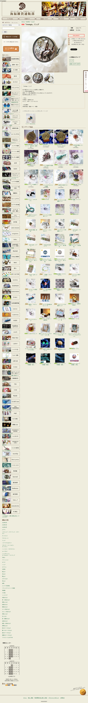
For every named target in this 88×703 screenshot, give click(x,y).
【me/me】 (11, 477)
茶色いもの (4, 614)
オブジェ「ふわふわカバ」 (45, 225)
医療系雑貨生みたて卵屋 (11, 246)
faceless (11, 506)
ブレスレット (5, 538)
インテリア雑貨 (11, 146)
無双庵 (11, 471)
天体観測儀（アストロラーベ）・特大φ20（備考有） (31, 139)
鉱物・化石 (11, 65)
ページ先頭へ (83, 692)
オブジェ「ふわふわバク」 (31, 195)
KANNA (11, 280)
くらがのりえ (11, 315)
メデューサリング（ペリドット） (76, 158)
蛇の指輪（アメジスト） (74, 195)
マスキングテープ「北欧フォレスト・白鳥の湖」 (45, 255)
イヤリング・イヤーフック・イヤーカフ (10, 532)
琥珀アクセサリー (11, 106)
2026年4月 (4, 527)
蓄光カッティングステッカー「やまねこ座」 (60, 330)
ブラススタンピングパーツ (11, 217)
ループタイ (4, 551)
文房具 (11, 169)
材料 (3, 583)
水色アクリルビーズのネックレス (31, 210)
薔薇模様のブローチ (60, 344)
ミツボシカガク (11, 466)
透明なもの (4, 625)
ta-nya (11, 367)
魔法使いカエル (76, 177)
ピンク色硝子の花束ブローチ (46, 158)
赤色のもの (4, 597)
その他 (3, 592)
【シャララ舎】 (11, 350)
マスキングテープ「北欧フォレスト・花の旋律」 (74, 240)
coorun (11, 309)
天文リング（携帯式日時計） (74, 300)
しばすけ (11, 344)
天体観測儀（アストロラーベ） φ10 (46, 138)
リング (3, 540)
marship (11, 454)
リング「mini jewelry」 (31, 119)
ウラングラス (11, 88)
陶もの (3, 576)
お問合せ (61, 18)
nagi (11, 414)
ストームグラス (11, 199)
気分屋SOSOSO (11, 292)
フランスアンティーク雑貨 (8, 588)
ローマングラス (11, 134)
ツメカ (11, 390)
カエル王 (45, 194)
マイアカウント (10, 22)
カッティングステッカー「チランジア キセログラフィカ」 (74, 330)
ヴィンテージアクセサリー (11, 94)
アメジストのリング (31, 315)
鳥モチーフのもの (6, 628)
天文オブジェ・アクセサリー (11, 140)
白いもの (4, 616)
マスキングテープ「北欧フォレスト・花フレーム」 (60, 255)
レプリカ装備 (11, 182)
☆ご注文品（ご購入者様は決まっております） (10, 516)
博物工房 (11, 425)
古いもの (11, 82)
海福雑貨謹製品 (11, 59)
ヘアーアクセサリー (7, 542)
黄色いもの (4, 602)
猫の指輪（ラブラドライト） (60, 270)
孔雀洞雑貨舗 (11, 303)
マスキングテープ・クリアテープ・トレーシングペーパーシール (11, 175)
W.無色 (11, 512)
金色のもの (4, 621)
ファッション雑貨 (11, 152)
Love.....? (11, 500)
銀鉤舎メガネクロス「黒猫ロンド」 (60, 285)
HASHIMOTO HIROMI (11, 431)
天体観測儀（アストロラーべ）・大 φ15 (61, 138)
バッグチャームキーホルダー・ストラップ (8, 554)
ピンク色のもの (6, 609)
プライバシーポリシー (53, 697)
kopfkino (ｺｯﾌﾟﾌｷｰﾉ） (11, 327)
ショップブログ (44, 18)
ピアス (3, 529)
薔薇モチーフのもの (7, 635)
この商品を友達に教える (78, 40)
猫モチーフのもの (6, 632)
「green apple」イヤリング (74, 225)
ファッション (5, 560)
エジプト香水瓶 (11, 205)
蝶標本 (11, 193)
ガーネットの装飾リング (31, 178)
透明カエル (60, 209)
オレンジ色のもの (6, 611)
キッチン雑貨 (11, 158)
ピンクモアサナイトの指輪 (46, 178)
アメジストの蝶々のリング (74, 270)
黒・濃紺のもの (6, 618)
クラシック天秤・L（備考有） (45, 315)
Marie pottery (11, 460)
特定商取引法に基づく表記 (78, 44)
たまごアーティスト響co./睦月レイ (11, 373)
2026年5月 (4, 524)
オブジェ (4, 567)
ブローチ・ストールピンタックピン (8, 546)
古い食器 (11, 71)
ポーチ (3, 562)
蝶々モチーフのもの (7, 630)
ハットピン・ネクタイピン (8, 549)
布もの (3, 574)
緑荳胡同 (11, 495)
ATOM (14, 685)
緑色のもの (4, 604)
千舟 (11, 385)
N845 (11, 263)
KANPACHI (11, 286)
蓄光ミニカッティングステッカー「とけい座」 (45, 330)
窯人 (11, 269)
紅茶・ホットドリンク (11, 77)
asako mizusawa (11, 228)
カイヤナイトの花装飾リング (60, 195)
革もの (3, 581)
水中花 (11, 222)
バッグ (3, 564)
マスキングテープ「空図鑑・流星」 (59, 359)
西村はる (11, 442)
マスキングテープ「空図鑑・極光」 (45, 359)
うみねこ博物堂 (11, 257)
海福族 (3, 590)
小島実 (11, 321)
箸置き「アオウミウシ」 (31, 300)
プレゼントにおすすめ (7, 637)
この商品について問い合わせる (77, 38)
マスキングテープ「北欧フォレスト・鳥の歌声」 (60, 240)
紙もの (3, 571)
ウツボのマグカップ (31, 329)
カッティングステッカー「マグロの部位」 (31, 344)
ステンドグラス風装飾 (11, 188)
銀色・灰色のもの (6, 623)
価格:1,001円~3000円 (75, 64)
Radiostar (11, 489)
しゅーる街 (11, 356)
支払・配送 (30, 697)
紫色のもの (4, 607)
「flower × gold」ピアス (30, 270)
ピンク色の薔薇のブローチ (45, 285)
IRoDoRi (11, 251)
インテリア (4, 595)
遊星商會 (11, 483)
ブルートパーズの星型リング (60, 300)
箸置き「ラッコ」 (74, 254)
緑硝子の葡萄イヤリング (45, 344)
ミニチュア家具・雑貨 (11, 211)
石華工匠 (11, 361)
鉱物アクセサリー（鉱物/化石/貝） (11, 100)
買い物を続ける (78, 42)
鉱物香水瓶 (11, 129)
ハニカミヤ (11, 437)
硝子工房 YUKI (11, 275)
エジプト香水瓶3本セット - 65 (45, 300)
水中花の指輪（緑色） (31, 225)
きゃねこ (11, 298)
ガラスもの (4, 578)
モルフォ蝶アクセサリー (11, 111)
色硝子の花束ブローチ (61, 178)
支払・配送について (27, 18)
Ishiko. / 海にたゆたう (11, 240)
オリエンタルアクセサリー (11, 117)
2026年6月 (4, 522)
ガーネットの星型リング (31, 285)
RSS (7, 685)
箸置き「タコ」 (74, 343)
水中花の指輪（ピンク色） (76, 138)
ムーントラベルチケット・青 (60, 315)
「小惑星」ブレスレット (45, 270)
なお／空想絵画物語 (11, 408)
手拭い (3, 557)
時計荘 (11, 396)
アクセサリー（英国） (11, 123)
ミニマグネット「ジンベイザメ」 (61, 158)
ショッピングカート (78, 18)
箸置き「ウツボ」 (74, 314)
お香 (11, 163)
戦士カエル (31, 157)
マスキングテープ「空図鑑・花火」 (30, 359)
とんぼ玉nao (11, 402)
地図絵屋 (11, 379)
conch (11, 332)
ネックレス (4, 535)
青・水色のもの (6, 600)
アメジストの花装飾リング (45, 210)
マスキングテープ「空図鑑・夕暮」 (74, 359)
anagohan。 (11, 234)
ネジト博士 (11, 419)
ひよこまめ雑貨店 (11, 448)
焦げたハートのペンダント (74, 285)
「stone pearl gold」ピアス (45, 240)
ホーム (10, 18)
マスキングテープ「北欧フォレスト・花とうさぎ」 (30, 255)
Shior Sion (11, 338)
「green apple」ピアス (30, 240)
